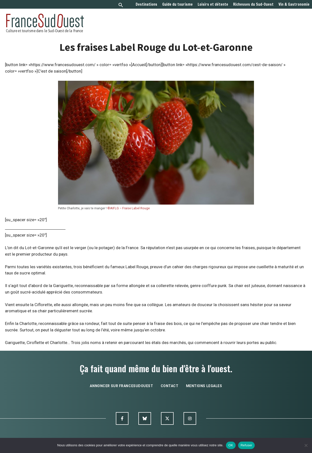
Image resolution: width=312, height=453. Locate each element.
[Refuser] (305, 445)
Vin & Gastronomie (294, 4)
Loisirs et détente (213, 4)
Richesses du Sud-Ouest (253, 4)
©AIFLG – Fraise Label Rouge (128, 208)
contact (170, 386)
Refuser (246, 445)
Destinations (146, 4)
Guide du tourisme (177, 4)
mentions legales (204, 386)
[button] (121, 5)
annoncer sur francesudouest (121, 386)
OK (230, 445)
